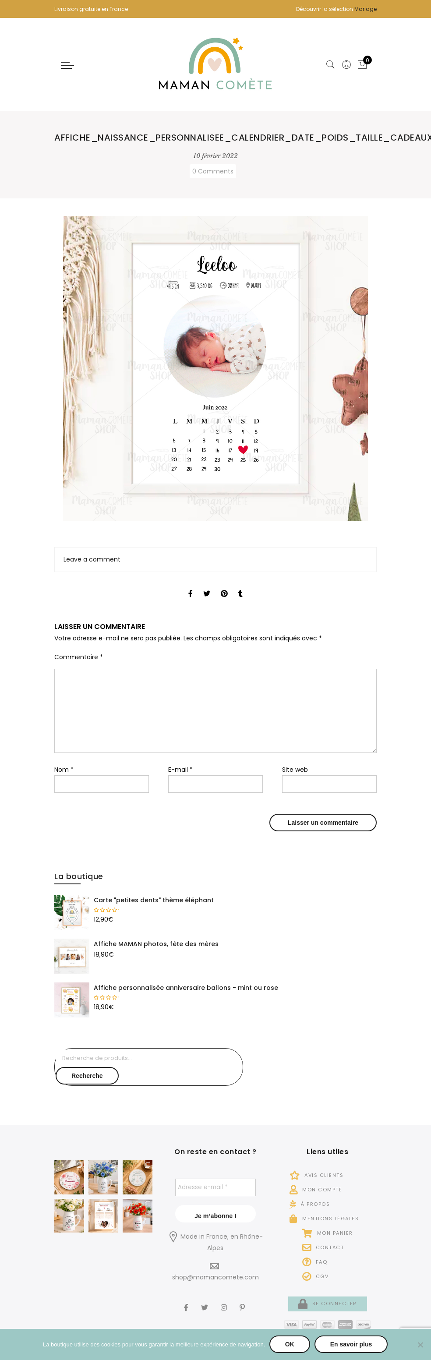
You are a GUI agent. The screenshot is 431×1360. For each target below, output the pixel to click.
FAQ (315, 1261)
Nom (64, 769)
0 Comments (212, 171)
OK (289, 1344)
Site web (295, 769)
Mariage (365, 9)
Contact (323, 1247)
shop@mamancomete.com (215, 1277)
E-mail (180, 769)
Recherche (87, 1075)
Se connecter (327, 1303)
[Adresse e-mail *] (215, 1187)
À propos (310, 1204)
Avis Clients (316, 1175)
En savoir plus (351, 1344)
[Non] (420, 1344)
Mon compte (316, 1189)
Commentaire (78, 657)
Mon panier (327, 1232)
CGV (315, 1276)
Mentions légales (324, 1218)
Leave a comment (92, 559)
